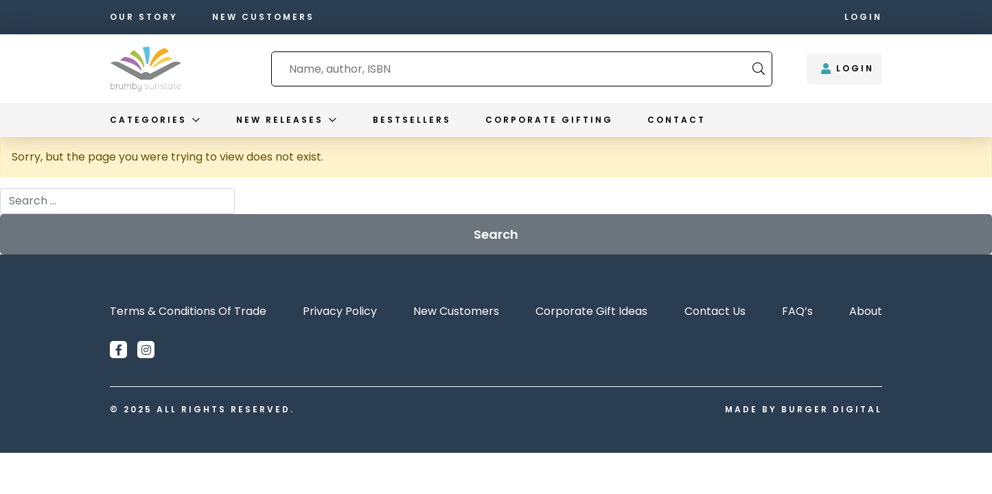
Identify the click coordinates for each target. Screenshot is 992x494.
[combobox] (512, 69)
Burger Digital (831, 409)
